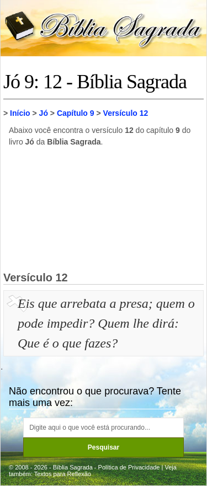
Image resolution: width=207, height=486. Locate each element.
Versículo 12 (125, 113)
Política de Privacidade (129, 467)
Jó (43, 113)
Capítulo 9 (75, 113)
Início (20, 113)
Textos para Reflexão (62, 474)
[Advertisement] (104, 208)
